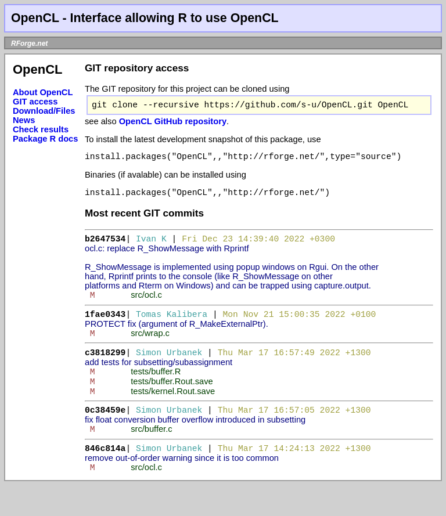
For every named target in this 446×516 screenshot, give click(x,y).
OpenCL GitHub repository (172, 123)
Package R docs (45, 138)
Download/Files (44, 111)
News (24, 120)
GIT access (35, 101)
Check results (41, 129)
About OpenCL (43, 92)
